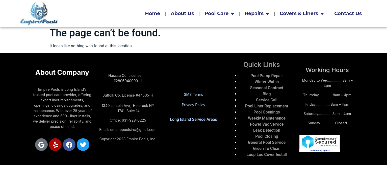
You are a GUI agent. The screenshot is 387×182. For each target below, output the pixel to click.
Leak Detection (266, 130)
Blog (267, 94)
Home (152, 13)
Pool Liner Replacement (266, 106)
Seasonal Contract (266, 87)
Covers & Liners (302, 14)
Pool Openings (266, 112)
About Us (182, 13)
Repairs (257, 14)
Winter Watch (267, 81)
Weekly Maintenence (267, 118)
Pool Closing (266, 136)
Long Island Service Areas (193, 119)
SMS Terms (193, 94)
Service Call (266, 100)
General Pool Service (267, 142)
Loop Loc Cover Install (267, 154)
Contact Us (348, 13)
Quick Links (261, 64)
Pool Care (219, 14)
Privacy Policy (193, 105)
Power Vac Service (267, 124)
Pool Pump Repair (266, 75)
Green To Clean (266, 148)
